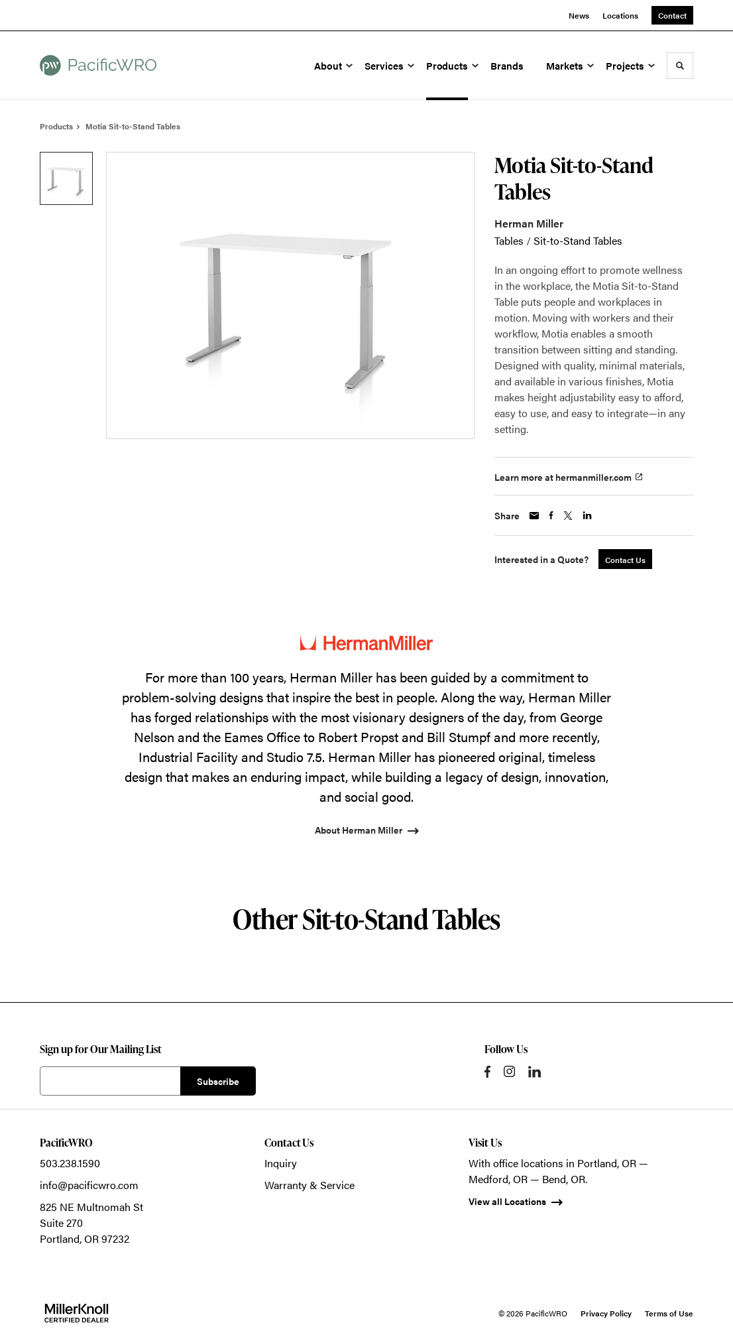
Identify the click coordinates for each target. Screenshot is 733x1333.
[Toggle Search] (680, 65)
